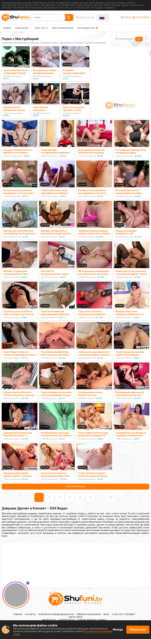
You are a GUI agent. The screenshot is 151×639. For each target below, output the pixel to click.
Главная (17, 614)
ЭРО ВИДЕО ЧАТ (86, 28)
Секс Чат (40, 28)
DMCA (106, 614)
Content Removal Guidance (91, 620)
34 (110, 497)
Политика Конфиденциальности (56, 614)
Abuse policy (49, 620)
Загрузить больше (76, 486)
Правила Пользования (88, 614)
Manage (118, 629)
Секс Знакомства (62, 28)
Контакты (30, 614)
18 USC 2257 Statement (123, 614)
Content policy (66, 620)
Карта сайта (75, 617)
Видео (7, 28)
